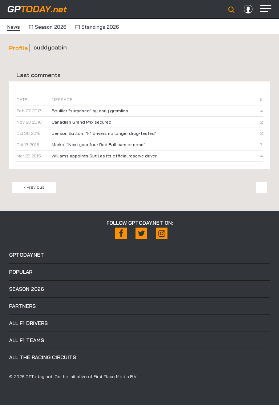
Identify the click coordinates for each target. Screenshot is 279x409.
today (37, 9)
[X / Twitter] (141, 233)
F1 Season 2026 (47, 27)
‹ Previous (34, 187)
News (13, 27)
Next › (261, 187)
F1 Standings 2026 (97, 27)
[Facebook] (121, 233)
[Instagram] (161, 233)
